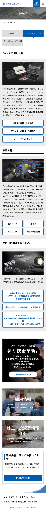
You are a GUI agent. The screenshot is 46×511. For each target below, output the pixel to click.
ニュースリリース (10, 497)
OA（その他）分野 (33, 33)
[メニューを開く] (43, 3)
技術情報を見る (22, 374)
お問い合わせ (23, 478)
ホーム (4, 22)
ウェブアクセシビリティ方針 (15, 501)
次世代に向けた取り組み (13, 42)
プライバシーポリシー (28, 497)
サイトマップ (33, 501)
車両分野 (12, 33)
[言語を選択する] (36, 3)
